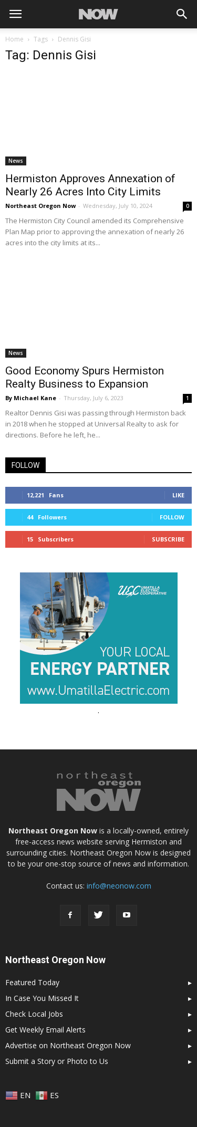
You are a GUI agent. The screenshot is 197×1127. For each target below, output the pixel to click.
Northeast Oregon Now (40, 206)
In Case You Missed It (42, 998)
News (15, 160)
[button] (182, 14)
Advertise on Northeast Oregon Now (68, 1045)
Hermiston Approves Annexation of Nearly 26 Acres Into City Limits (90, 185)
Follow (172, 517)
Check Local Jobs (34, 1014)
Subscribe (168, 539)
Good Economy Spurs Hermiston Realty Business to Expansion (84, 377)
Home (14, 39)
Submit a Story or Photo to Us (56, 1061)
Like (178, 495)
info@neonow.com (119, 886)
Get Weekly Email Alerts (45, 1030)
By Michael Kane (30, 398)
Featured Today (32, 982)
